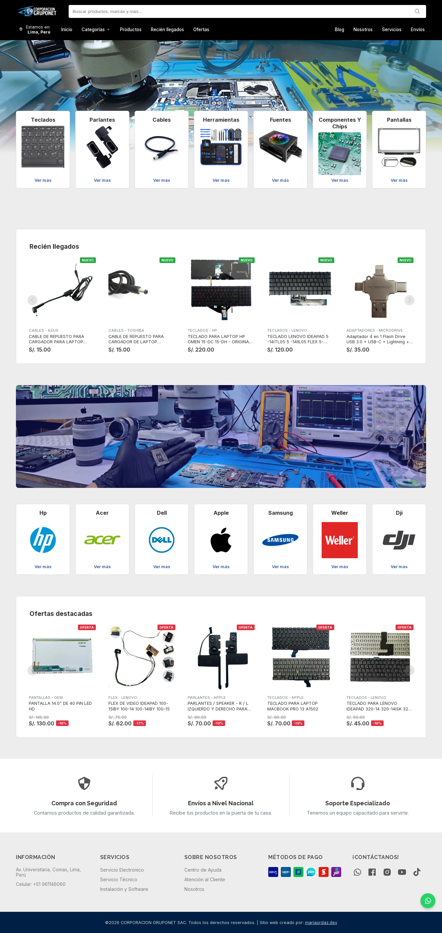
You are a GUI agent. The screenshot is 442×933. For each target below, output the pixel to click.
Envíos (418, 29)
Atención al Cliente (204, 879)
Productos (131, 29)
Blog (339, 29)
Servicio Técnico (118, 879)
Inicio (66, 29)
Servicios (392, 29)
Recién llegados (167, 29)
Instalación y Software (124, 889)
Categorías (96, 29)
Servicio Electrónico (122, 870)
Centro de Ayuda (202, 870)
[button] (22, 103)
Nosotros (363, 29)
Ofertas (201, 29)
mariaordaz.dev (321, 922)
